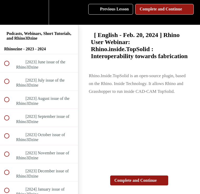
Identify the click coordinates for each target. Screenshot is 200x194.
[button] (9, 12)
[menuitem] (39, 12)
